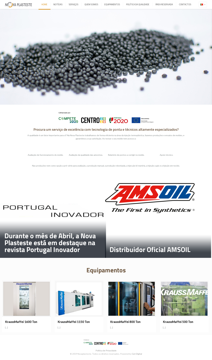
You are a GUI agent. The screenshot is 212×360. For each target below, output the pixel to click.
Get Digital (137, 354)
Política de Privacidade (106, 350)
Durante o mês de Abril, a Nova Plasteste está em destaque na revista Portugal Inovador (50, 242)
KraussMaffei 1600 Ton (21, 322)
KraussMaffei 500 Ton (178, 322)
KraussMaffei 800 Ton (125, 322)
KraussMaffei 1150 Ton (74, 322)
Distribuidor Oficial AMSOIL (150, 249)
